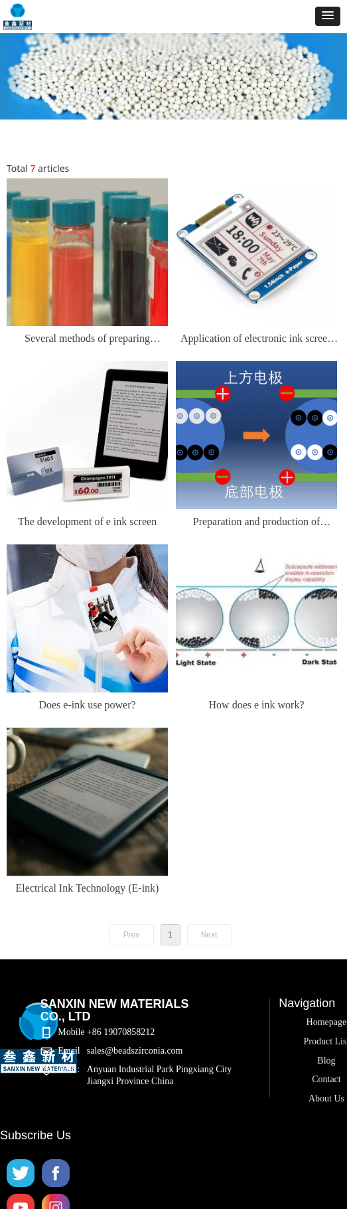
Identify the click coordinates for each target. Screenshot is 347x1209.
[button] (327, 16)
